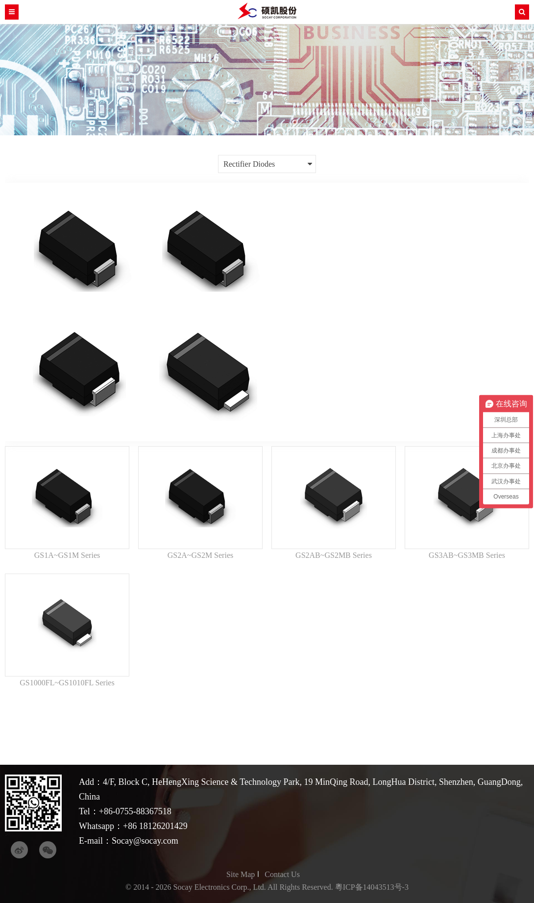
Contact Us (282, 874)
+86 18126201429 (155, 826)
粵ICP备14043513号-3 (372, 887)
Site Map (240, 874)
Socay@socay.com (145, 841)
